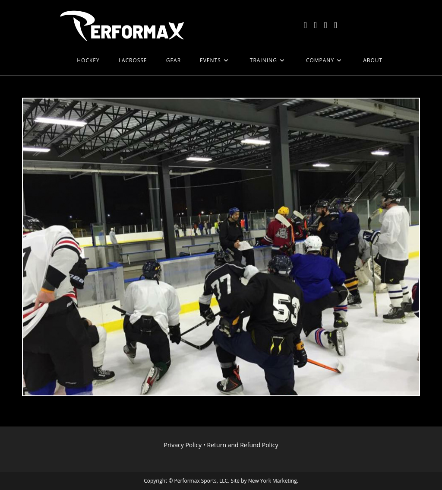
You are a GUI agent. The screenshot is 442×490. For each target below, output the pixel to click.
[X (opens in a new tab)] (305, 25)
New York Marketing (272, 480)
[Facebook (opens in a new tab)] (315, 25)
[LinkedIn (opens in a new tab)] (336, 25)
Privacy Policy (183, 445)
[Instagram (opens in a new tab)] (325, 25)
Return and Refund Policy (242, 445)
